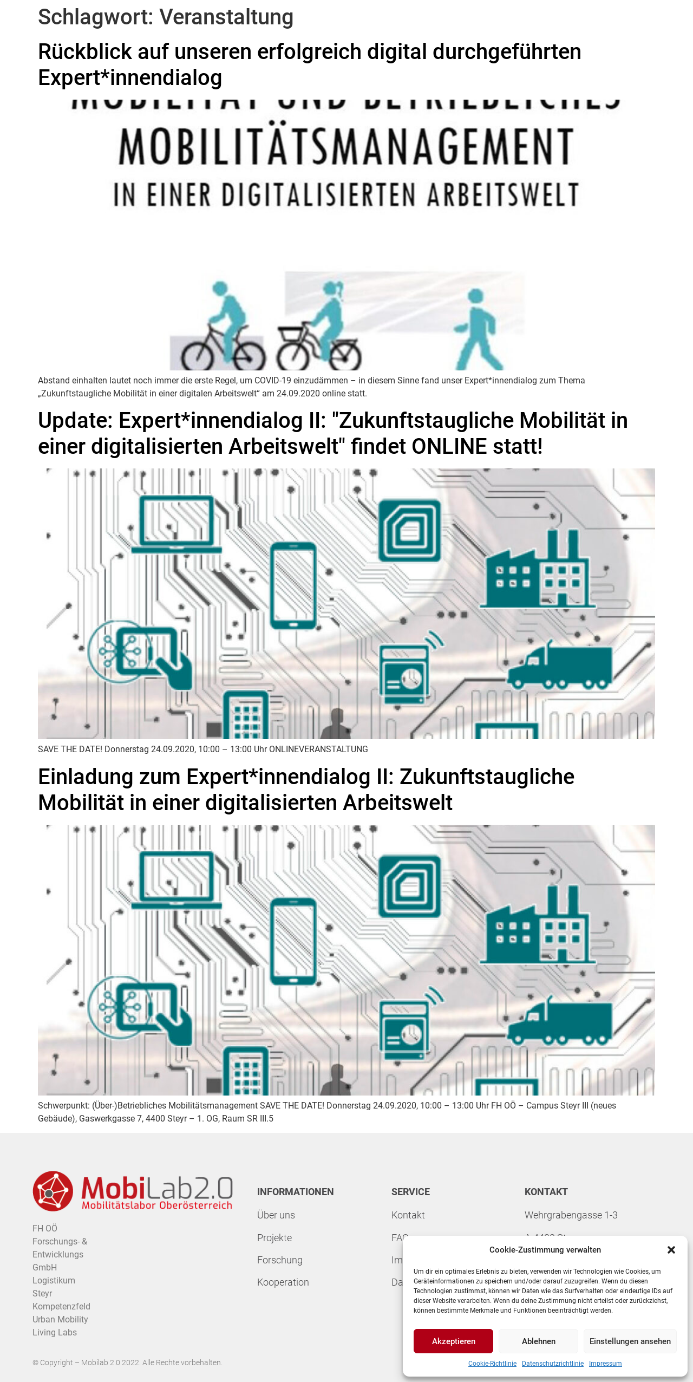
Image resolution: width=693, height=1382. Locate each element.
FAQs (402, 1237)
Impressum (605, 1363)
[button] (671, 1249)
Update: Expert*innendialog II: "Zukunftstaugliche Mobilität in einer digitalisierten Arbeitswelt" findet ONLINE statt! (333, 433)
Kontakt (408, 1215)
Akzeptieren (453, 1341)
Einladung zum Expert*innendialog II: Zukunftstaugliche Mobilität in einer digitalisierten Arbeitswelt (306, 790)
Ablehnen (538, 1341)
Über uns (276, 1215)
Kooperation (283, 1282)
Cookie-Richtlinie (492, 1363)
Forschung (280, 1260)
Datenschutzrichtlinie (553, 1363)
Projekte (274, 1237)
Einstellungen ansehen (630, 1341)
